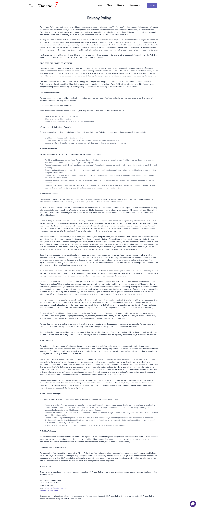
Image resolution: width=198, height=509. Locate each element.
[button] (121, 5)
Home (99, 5)
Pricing (109, 5)
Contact (152, 5)
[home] (49, 5)
